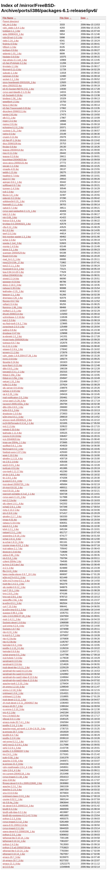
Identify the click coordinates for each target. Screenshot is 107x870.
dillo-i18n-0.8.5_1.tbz (13, 407)
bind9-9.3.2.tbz (10, 809)
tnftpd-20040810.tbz (12, 275)
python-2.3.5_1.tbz (12, 835)
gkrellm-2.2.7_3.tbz (12, 516)
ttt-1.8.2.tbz (8, 230)
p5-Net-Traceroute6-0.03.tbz (17, 108)
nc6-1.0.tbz (8, 192)
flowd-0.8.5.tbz (10, 256)
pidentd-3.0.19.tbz (11, 198)
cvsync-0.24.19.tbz (12, 436)
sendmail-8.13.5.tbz (12, 661)
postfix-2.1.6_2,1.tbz (13, 725)
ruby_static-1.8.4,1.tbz (14, 28)
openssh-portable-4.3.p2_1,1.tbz (19, 494)
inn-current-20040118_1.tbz (16, 774)
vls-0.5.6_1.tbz (10, 558)
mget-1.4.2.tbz (10, 121)
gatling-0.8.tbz (10, 330)
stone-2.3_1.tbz (10, 249)
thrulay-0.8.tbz (10, 147)
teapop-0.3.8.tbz (11, 156)
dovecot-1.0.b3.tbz (12, 552)
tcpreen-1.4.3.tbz (11, 188)
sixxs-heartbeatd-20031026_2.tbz (19, 82)
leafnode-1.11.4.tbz (12, 433)
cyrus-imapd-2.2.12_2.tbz (15, 822)
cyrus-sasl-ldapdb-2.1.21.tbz (17, 92)
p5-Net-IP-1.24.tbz (12, 140)
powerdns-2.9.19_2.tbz (14, 536)
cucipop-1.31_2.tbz (12, 130)
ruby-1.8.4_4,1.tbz (12, 770)
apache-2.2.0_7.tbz (12, 786)
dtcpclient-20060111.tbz (14, 111)
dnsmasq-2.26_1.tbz (13, 298)
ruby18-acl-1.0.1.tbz (12, 37)
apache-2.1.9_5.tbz (12, 789)
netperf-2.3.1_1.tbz (12, 532)
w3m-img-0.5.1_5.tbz (13, 417)
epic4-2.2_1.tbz (10, 526)
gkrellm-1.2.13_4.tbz (13, 458)
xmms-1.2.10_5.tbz (12, 690)
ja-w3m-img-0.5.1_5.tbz (14, 610)
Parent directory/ (11, 21)
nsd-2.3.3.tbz (9, 320)
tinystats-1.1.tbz (10, 66)
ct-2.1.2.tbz (8, 568)
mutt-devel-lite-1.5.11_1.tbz (16, 667)
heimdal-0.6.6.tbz (11, 651)
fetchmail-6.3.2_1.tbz (13, 449)
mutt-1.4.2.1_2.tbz (12, 619)
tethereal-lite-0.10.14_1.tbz (16, 838)
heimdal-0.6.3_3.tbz (12, 645)
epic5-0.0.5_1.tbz (11, 465)
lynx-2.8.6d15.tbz (11, 716)
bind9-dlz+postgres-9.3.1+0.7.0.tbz (20, 815)
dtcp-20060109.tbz (12, 143)
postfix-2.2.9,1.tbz (11, 738)
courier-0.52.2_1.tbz (12, 799)
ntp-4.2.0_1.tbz (10, 632)
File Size (64, 18)
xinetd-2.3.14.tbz (11, 278)
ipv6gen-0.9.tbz (10, 50)
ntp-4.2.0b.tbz (9, 642)
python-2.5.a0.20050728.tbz (16, 847)
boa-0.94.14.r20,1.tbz (13, 272)
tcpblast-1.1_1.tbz (11, 31)
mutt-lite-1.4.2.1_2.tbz (13, 584)
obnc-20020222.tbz (12, 85)
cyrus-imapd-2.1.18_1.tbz (15, 777)
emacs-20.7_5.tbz (11, 857)
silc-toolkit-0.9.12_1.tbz (14, 587)
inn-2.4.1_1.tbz (10, 754)
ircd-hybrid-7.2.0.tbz (12, 658)
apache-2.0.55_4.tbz (13, 761)
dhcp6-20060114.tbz (13, 314)
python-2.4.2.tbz (11, 844)
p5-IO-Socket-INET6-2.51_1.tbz (18, 89)
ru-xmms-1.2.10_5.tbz (13, 709)
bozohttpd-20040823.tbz (15, 159)
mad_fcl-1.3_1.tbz (11, 259)
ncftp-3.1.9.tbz (10, 384)
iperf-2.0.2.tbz (9, 233)
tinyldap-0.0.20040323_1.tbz (17, 224)
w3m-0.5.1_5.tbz (11, 410)
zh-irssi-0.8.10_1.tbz (13, 487)
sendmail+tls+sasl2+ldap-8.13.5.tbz (20, 677)
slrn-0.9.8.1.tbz (10, 513)
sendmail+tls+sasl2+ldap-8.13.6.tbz (20, 680)
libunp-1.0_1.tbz (11, 195)
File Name (8, 18)
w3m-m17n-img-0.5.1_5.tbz (16, 581)
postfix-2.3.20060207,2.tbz (16, 751)
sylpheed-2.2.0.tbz (12, 696)
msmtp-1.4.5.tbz (11, 246)
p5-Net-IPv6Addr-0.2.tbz (15, 63)
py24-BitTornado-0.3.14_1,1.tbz (18, 423)
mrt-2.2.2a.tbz (9, 500)
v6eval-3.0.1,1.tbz (11, 719)
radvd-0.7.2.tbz (10, 208)
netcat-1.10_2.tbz (11, 381)
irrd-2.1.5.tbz (9, 426)
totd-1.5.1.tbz (9, 214)
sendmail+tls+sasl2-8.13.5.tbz (17, 671)
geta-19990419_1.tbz (13, 34)
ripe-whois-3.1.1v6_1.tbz (15, 60)
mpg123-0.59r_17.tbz (13, 262)
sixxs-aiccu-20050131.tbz (15, 163)
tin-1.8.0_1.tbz (10, 478)
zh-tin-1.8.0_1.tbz (11, 474)
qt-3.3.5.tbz (8, 867)
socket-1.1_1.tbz (11, 79)
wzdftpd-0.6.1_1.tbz (12, 445)
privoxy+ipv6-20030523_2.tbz (17, 420)
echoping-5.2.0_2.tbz (13, 127)
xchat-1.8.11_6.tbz (12, 539)
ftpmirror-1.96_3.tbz (12, 307)
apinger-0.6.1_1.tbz (12, 182)
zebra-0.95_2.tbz (11, 555)
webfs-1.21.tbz (10, 172)
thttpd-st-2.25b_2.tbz (13, 378)
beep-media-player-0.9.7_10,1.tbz (19, 574)
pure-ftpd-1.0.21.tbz (12, 365)
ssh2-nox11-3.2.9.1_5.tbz (15, 745)
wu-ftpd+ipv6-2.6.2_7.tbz (15, 323)
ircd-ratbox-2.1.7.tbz (12, 548)
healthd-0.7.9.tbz (11, 176)
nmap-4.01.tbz (10, 520)
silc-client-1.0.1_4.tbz (13, 503)
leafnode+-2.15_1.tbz (13, 291)
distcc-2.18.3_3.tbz (12, 285)
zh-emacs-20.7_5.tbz (13, 860)
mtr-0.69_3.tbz (10, 217)
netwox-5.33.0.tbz (11, 523)
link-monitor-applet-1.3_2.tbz (17, 237)
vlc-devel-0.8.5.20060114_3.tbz (18, 806)
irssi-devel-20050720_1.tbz (16, 484)
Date (83, 18)
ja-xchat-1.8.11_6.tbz (13, 542)
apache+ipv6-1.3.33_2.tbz (15, 683)
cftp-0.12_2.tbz (10, 227)
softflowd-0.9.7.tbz (12, 185)
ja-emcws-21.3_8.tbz (13, 764)
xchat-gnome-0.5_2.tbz (14, 655)
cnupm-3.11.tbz (10, 137)
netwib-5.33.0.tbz (11, 429)
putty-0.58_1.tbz (11, 757)
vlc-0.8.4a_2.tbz (10, 802)
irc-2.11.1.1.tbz (10, 346)
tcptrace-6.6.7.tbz (11, 343)
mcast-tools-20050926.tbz (15, 339)
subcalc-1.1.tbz (10, 73)
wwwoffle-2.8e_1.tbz (13, 600)
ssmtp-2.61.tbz (10, 114)
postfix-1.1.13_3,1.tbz (13, 648)
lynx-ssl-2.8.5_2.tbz (12, 597)
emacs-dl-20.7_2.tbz (13, 706)
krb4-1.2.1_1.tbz (11, 529)
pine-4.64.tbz (9, 780)
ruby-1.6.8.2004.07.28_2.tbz (17, 616)
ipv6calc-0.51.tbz (11, 468)
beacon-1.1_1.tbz (11, 295)
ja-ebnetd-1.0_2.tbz (12, 336)
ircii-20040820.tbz (11, 439)
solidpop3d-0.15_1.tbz (14, 201)
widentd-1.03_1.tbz (12, 53)
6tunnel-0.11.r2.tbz (12, 69)
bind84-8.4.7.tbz (11, 735)
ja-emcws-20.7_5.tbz (13, 732)
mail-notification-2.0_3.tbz (15, 397)
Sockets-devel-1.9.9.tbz (14, 622)
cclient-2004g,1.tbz (12, 561)
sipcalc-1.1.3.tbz (11, 166)
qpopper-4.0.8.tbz (11, 282)
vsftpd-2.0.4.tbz (10, 304)
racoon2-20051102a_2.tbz (16, 404)
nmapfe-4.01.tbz (11, 169)
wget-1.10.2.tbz (10, 455)
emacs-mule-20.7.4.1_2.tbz (16, 722)
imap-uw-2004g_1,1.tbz (14, 442)
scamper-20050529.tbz (14, 253)
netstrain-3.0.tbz (11, 76)
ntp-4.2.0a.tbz (9, 638)
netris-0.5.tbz (9, 134)
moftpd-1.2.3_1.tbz (12, 311)
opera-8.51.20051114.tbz (15, 825)
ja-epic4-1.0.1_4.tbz (12, 481)
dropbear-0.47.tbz (11, 333)
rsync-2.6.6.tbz (10, 359)
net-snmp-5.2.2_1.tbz (13, 741)
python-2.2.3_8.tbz (12, 818)
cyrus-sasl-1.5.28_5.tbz (14, 401)
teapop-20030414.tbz (13, 150)
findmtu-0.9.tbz (10, 44)
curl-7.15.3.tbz (10, 606)
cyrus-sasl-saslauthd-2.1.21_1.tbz (19, 211)
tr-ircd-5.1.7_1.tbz (11, 635)
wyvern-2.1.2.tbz (11, 352)
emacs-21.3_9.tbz (11, 864)
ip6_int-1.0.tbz (10, 24)
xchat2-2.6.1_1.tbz (12, 507)
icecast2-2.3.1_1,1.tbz (14, 372)
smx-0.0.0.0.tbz (10, 793)
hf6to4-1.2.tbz (9, 47)
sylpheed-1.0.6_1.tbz (13, 693)
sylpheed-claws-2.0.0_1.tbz (16, 796)
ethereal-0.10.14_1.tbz (14, 854)
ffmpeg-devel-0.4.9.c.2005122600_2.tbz (22, 783)
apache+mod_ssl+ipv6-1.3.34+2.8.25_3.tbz (24, 728)
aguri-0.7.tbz (9, 179)
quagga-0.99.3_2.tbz (13, 613)
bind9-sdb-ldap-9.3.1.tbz (15, 812)
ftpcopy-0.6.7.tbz (11, 301)
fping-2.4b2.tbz (10, 105)
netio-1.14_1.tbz (11, 41)
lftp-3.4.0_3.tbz (10, 571)
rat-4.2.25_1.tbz (10, 394)
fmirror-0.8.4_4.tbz (12, 220)
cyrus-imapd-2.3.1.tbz (13, 828)
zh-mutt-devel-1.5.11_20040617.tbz (20, 703)
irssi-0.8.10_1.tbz (11, 491)
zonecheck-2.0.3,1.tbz (14, 327)
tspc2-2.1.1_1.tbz (11, 266)
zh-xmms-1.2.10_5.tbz (14, 687)
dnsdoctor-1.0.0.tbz (12, 413)
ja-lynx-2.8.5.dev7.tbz (13, 564)
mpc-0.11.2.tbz (10, 153)
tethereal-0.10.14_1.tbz (14, 841)
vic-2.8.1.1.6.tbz (10, 462)
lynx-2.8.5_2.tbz (10, 593)
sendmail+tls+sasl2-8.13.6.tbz (17, 674)
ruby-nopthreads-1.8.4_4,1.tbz (17, 767)
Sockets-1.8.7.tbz (11, 629)
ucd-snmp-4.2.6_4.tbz (13, 626)
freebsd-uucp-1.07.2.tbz (14, 452)
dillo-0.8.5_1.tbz (10, 368)
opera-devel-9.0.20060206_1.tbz (19, 831)
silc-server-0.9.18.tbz (13, 388)
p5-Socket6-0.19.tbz (13, 95)
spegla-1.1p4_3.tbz (12, 243)
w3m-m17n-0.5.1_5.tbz (14, 577)
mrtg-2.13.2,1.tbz (11, 510)
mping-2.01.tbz (10, 124)
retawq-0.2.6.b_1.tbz (13, 349)
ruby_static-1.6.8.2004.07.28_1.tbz (20, 356)
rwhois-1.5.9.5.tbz (11, 391)
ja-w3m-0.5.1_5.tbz (12, 603)
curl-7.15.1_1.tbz (11, 590)
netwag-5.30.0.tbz (11, 288)
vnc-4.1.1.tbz (9, 712)
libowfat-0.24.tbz (11, 362)
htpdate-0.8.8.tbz (11, 57)
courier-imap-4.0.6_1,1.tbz (16, 545)
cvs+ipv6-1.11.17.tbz (13, 471)
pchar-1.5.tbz (9, 240)
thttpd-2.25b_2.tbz (12, 375)
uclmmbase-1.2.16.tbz (14, 317)
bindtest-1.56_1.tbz (12, 98)
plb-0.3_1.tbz (9, 118)
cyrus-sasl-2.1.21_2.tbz (14, 497)
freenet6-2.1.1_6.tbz (13, 204)
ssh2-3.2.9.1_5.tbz (12, 748)
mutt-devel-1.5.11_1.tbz (14, 699)
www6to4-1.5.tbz (11, 102)
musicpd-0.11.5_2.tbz (13, 269)
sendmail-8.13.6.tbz (12, 664)
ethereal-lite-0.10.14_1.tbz (16, 851)
